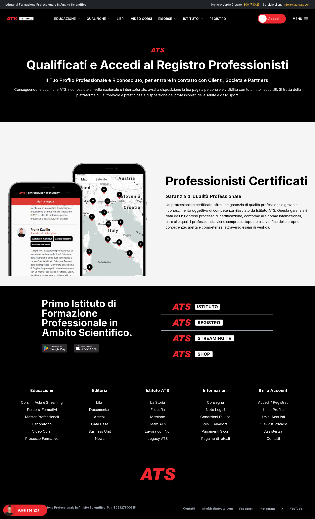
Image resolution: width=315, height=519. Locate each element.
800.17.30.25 (251, 4)
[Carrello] (250, 19)
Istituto (193, 19)
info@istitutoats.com (297, 4)
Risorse (167, 19)
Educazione (67, 19)
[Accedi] (272, 18)
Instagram (267, 508)
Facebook (246, 508)
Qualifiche (99, 19)
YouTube (296, 508)
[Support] (25, 510)
